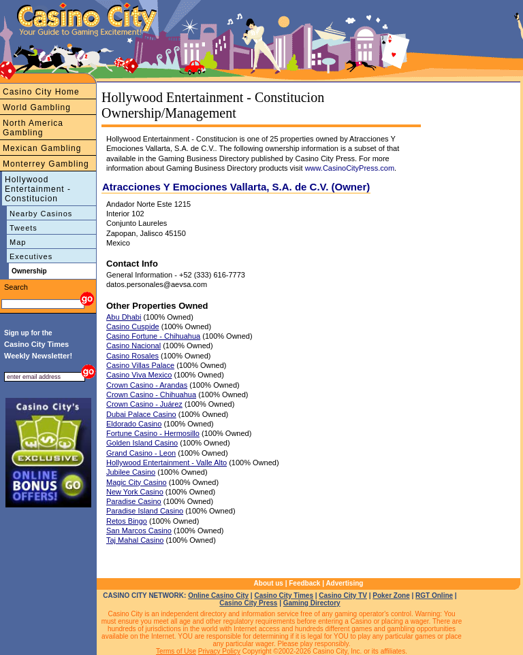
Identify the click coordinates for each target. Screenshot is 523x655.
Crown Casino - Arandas (146, 385)
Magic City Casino (136, 482)
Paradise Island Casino (144, 511)
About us (268, 583)
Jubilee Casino (130, 472)
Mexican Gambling (42, 148)
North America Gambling (33, 127)
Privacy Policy (219, 651)
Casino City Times (283, 595)
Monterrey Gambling (46, 164)
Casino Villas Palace (140, 365)
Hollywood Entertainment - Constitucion (38, 189)
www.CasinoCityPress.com (349, 168)
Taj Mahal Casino (134, 540)
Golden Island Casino (142, 443)
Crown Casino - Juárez (144, 404)
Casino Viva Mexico (139, 375)
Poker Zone (391, 595)
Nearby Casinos (41, 213)
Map (18, 242)
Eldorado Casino (133, 424)
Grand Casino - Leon (141, 453)
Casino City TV (343, 595)
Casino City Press (248, 603)
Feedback (304, 583)
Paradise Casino (133, 501)
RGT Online (434, 595)
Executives (31, 256)
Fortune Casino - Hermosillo (153, 433)
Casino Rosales (132, 356)
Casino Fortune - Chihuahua (153, 336)
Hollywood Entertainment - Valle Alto (166, 462)
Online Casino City (218, 595)
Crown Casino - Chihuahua (151, 394)
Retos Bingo (126, 521)
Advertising (344, 583)
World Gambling (37, 107)
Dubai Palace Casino (141, 414)
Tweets (23, 228)
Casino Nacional (133, 345)
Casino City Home (41, 92)
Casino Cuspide (132, 326)
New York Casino (134, 492)
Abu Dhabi (123, 317)
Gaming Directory (311, 603)
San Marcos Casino (139, 530)
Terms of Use (176, 651)
